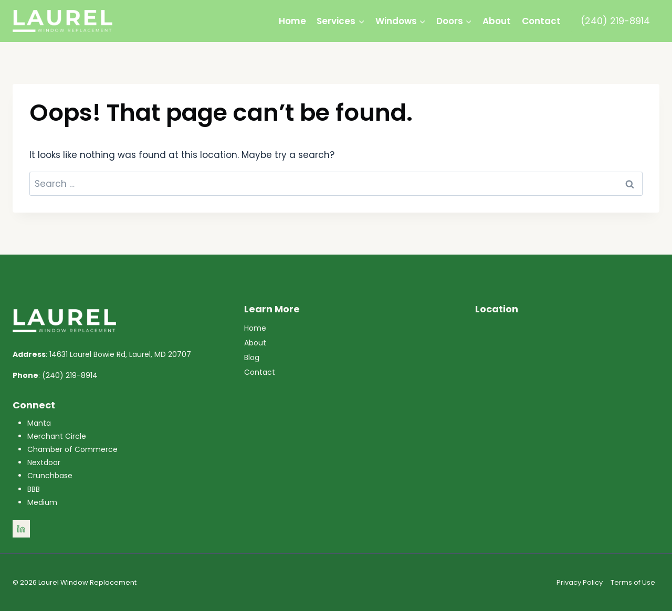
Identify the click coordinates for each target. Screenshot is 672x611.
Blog (251, 357)
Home (292, 21)
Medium (42, 502)
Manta (39, 423)
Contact (541, 21)
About (496, 21)
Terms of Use (633, 582)
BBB (33, 489)
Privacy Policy (579, 582)
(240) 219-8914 (615, 20)
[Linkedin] (21, 529)
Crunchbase (49, 475)
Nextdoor (43, 462)
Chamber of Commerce (72, 449)
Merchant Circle (56, 436)
